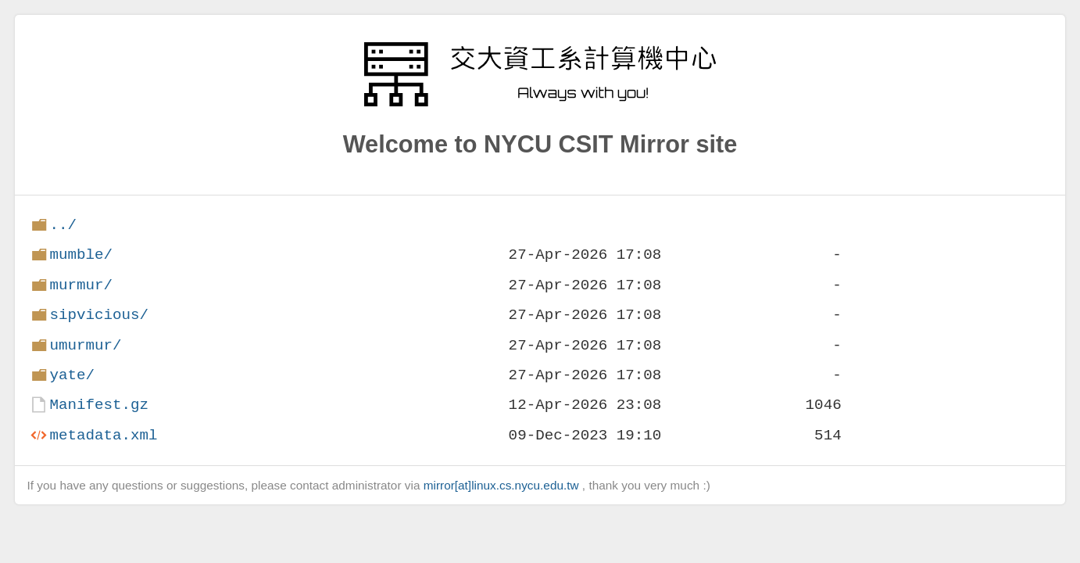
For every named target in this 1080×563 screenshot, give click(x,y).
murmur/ (81, 285)
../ (63, 224)
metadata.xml (103, 435)
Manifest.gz (98, 404)
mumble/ (81, 254)
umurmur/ (85, 345)
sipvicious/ (98, 314)
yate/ (72, 374)
